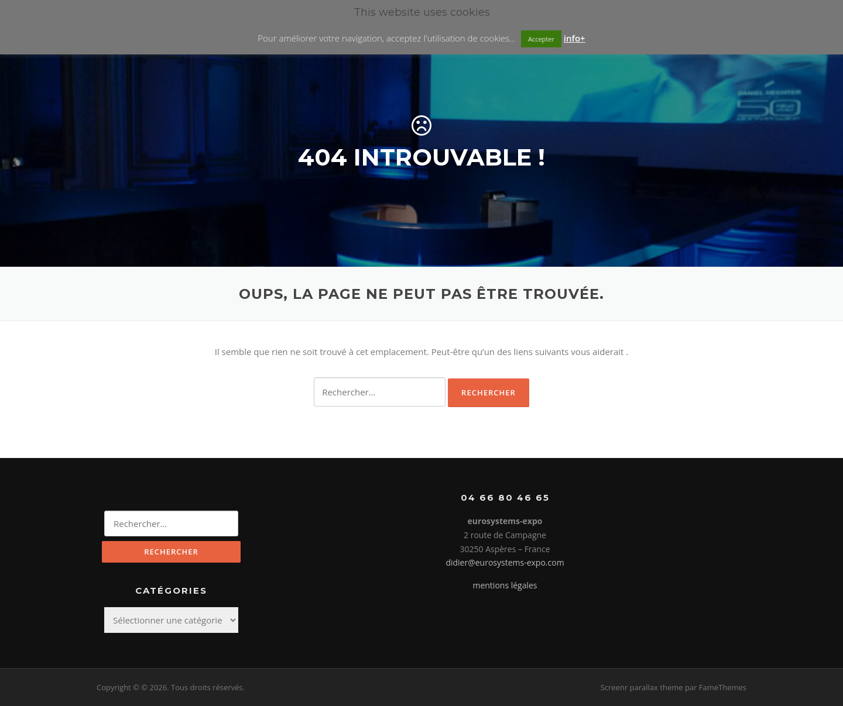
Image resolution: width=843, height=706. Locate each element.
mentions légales (504, 585)
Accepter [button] (541, 39)
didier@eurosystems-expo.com (505, 562)
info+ (574, 38)
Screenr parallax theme (642, 687)
